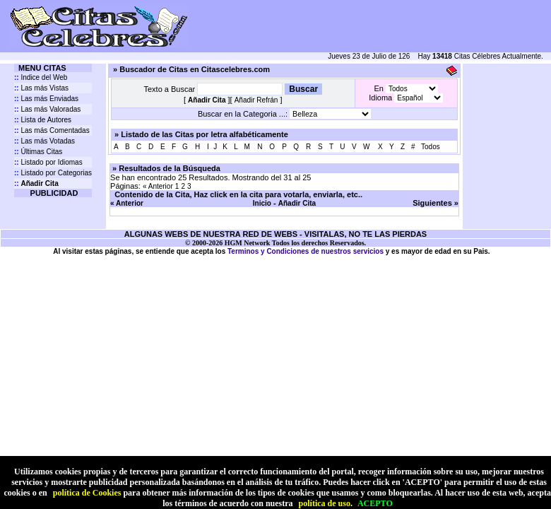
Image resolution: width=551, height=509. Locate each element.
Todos (430, 147)
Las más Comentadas (52, 130)
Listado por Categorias (53, 173)
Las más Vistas (41, 88)
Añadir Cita (297, 203)
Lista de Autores (42, 120)
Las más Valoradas (47, 109)
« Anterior (158, 186)
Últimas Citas (38, 152)
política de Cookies (87, 493)
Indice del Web (40, 77)
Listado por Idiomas (48, 162)
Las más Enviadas (46, 99)
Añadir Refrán (256, 100)
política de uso (324, 503)
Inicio (262, 203)
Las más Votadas (44, 141)
